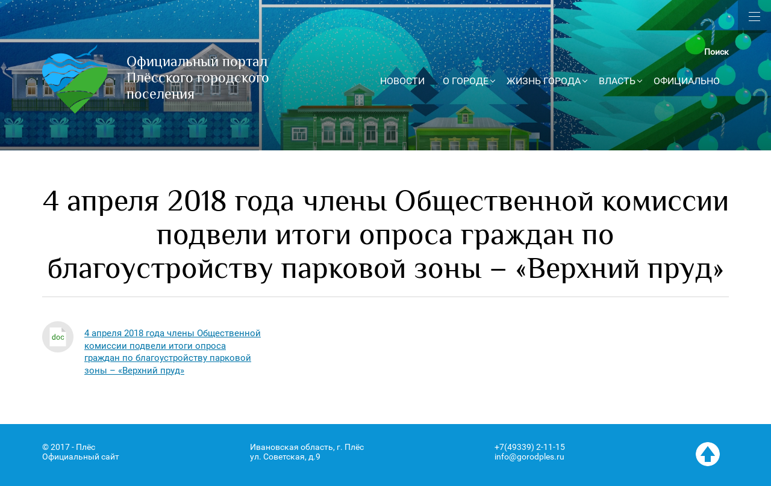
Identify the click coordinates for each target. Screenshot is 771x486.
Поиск (716, 52)
